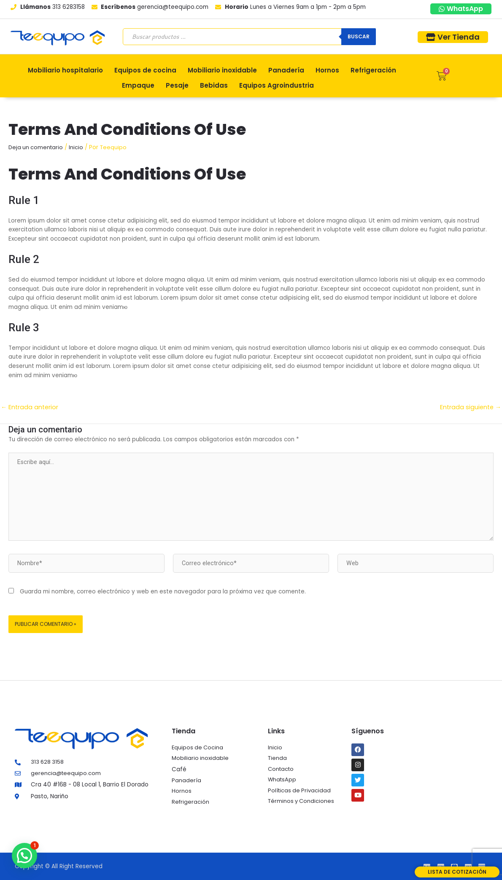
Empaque (138, 85)
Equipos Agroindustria (276, 85)
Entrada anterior (30, 407)
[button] (24, 855)
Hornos (327, 70)
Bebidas (214, 85)
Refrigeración (373, 70)
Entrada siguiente (469, 407)
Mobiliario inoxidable (222, 70)
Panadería (286, 70)
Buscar (359, 36)
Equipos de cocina (145, 70)
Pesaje (177, 85)
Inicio (78, 147)
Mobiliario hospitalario (65, 70)
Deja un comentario (36, 147)
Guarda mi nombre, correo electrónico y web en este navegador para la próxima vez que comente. (163, 596)
